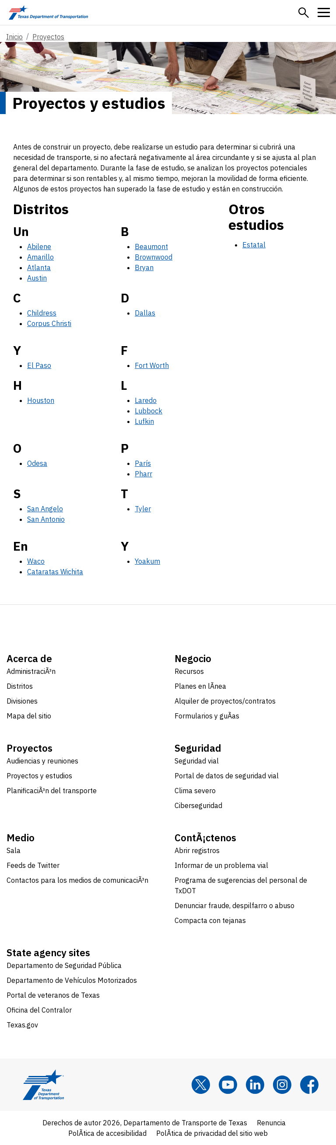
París (143, 463)
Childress (41, 313)
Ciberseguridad (198, 805)
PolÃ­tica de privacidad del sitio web (212, 1133)
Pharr (143, 473)
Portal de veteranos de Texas (53, 995)
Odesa (37, 463)
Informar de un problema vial (221, 865)
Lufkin (144, 421)
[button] (303, 12)
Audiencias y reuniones (42, 760)
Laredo (146, 400)
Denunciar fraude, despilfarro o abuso (234, 905)
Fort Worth (152, 365)
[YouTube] (228, 1085)
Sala (14, 850)
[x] (201, 1085)
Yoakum (147, 561)
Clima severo (195, 790)
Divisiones (22, 701)
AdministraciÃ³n (31, 671)
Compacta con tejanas (210, 920)
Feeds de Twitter (33, 865)
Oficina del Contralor (39, 1010)
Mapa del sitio (29, 715)
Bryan (144, 267)
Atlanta (39, 267)
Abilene (39, 246)
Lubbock (148, 410)
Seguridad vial (197, 760)
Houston (40, 400)
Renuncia (271, 1122)
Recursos (189, 671)
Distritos (20, 686)
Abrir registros (197, 850)
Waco (36, 561)
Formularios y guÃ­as (207, 715)
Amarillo (40, 257)
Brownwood (153, 257)
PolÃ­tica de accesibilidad (107, 1133)
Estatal (254, 244)
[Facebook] (309, 1085)
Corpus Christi (49, 323)
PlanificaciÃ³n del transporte (52, 790)
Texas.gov (22, 1024)
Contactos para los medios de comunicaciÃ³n (77, 880)
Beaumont (151, 246)
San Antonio (46, 519)
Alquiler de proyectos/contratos (225, 701)
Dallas (145, 313)
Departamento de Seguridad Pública (64, 965)
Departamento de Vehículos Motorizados (72, 980)
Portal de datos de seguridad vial (227, 775)
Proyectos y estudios (39, 775)
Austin (37, 278)
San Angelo (45, 508)
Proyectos (48, 36)
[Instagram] (282, 1085)
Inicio (14, 36)
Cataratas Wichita (55, 571)
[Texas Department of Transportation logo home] (48, 12)
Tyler (143, 508)
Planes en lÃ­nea (200, 686)
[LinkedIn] (255, 1085)
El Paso (39, 365)
